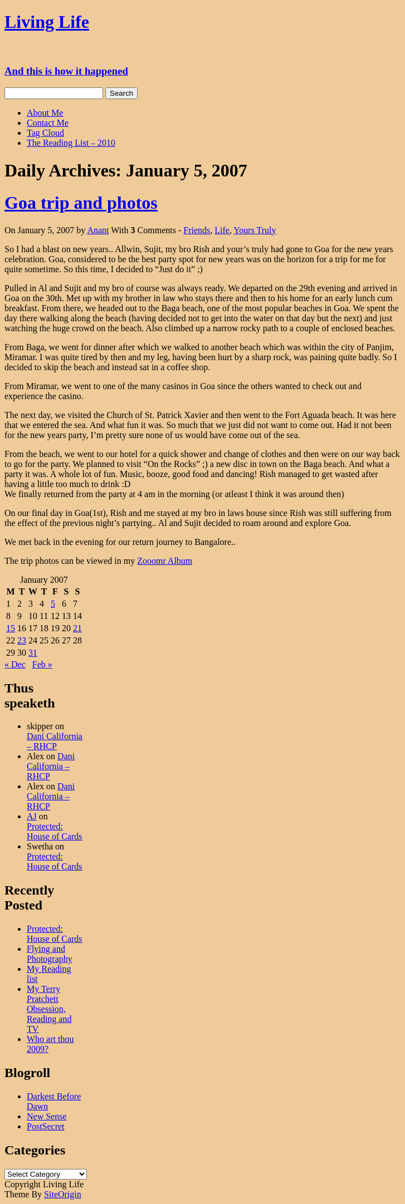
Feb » (42, 664)
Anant (98, 230)
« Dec (15, 664)
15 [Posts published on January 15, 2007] (10, 628)
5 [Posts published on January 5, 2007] (53, 603)
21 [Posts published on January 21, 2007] (77, 628)
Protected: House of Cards (54, 831)
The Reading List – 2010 (71, 143)
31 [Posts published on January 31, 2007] (32, 652)
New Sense (47, 1116)
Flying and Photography (49, 954)
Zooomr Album (164, 561)
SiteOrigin (62, 1194)
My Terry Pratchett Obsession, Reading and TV (49, 1009)
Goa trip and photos (81, 203)
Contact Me (48, 122)
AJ (32, 816)
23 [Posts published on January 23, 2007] (21, 640)
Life (222, 230)
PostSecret (46, 1126)
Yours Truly (254, 230)
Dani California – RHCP (54, 741)
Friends (196, 230)
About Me (45, 112)
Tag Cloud (45, 132)
